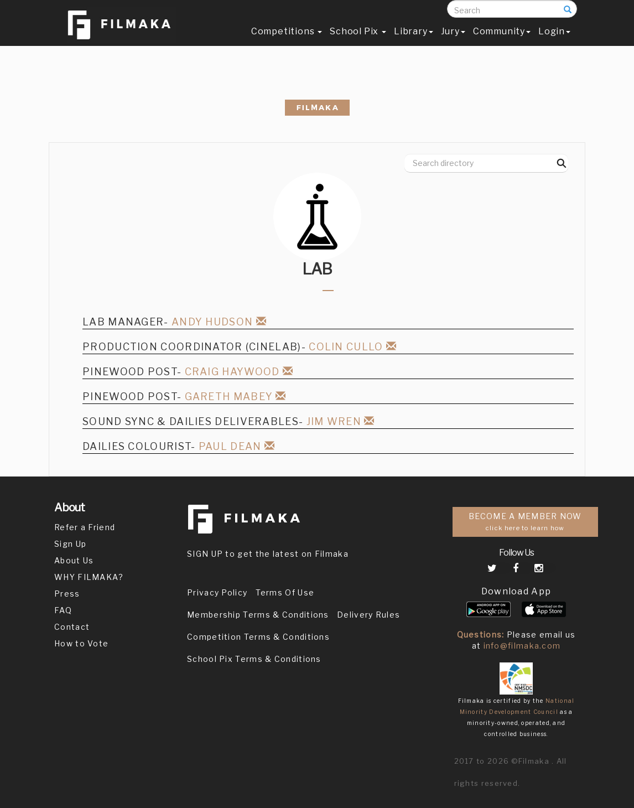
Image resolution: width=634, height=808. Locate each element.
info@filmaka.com (522, 645)
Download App (516, 591)
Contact (72, 626)
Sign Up (70, 543)
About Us (73, 560)
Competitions (286, 42)
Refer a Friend (84, 527)
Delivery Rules (368, 614)
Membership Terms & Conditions (258, 614)
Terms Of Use (285, 592)
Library (413, 42)
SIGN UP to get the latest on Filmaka (268, 553)
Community (502, 42)
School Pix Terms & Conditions (254, 659)
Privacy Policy (217, 592)
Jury (453, 42)
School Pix (358, 42)
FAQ (63, 610)
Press (67, 593)
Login (554, 42)
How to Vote (81, 643)
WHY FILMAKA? (89, 577)
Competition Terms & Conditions (258, 636)
